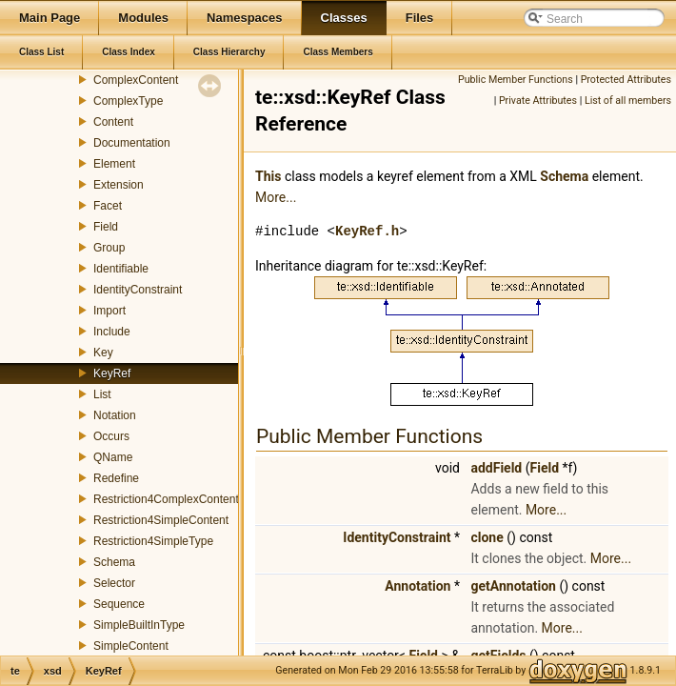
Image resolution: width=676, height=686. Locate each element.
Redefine (116, 478)
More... (275, 197)
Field (105, 226)
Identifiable (121, 268)
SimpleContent (131, 646)
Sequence (119, 604)
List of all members (628, 100)
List (102, 394)
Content (113, 122)
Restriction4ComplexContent (166, 499)
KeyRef (111, 373)
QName (112, 457)
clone (486, 537)
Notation (114, 415)
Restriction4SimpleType (153, 541)
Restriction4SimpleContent (161, 520)
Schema (114, 562)
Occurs (111, 436)
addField (496, 467)
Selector (114, 583)
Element (114, 164)
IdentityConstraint (137, 289)
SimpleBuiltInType (139, 625)
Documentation (131, 143)
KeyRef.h (367, 231)
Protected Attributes (626, 79)
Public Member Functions (515, 79)
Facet (107, 205)
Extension (118, 185)
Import (109, 310)
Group (109, 247)
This (268, 176)
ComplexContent (135, 80)
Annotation (417, 586)
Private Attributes (538, 100)
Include (111, 331)
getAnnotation (513, 586)
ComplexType (128, 101)
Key (103, 352)
